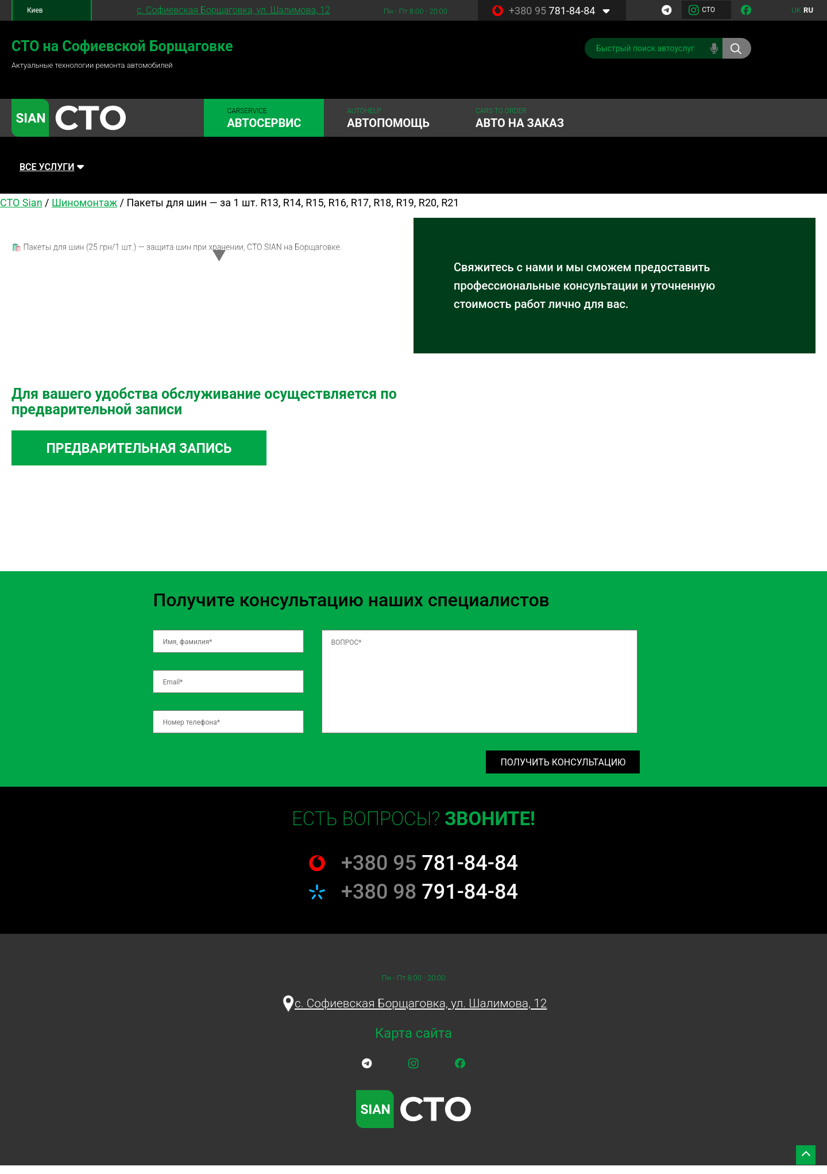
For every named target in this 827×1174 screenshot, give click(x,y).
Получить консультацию (562, 769)
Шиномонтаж (84, 207)
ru (808, 10)
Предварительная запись (156, 454)
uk (796, 10)
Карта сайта (414, 1042)
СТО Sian (21, 207)
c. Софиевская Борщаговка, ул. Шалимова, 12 (233, 10)
